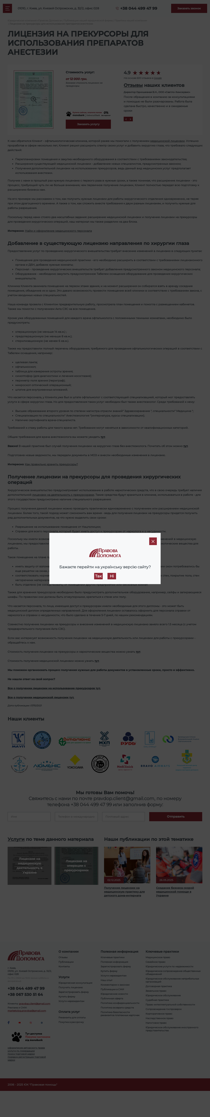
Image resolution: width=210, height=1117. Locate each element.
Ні (112, 576)
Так (98, 576)
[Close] (153, 541)
